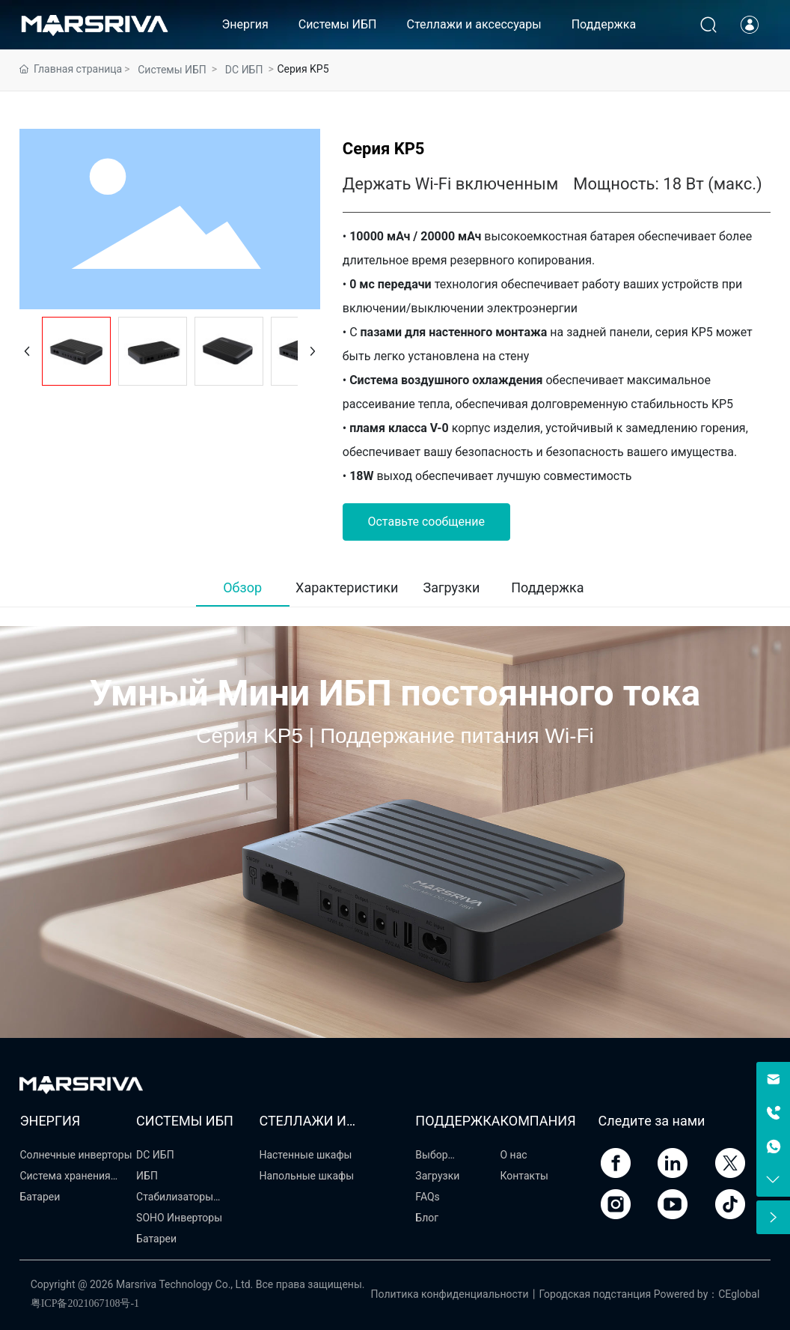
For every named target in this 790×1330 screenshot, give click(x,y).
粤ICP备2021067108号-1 (85, 1303)
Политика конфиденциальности (450, 1294)
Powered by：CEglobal (707, 1294)
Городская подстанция (595, 1294)
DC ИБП (244, 70)
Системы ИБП (172, 70)
